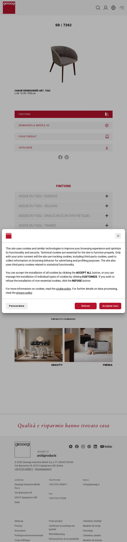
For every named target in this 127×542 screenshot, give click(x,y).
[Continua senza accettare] (118, 236)
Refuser (85, 306)
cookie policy (63, 288)
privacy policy (24, 292)
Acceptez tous (110, 306)
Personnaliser (16, 306)
